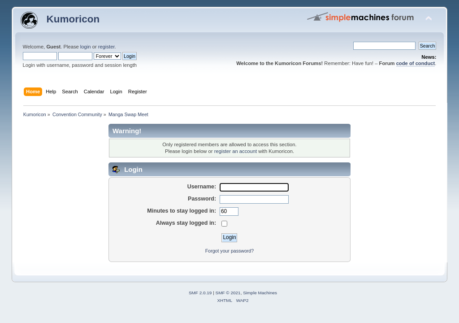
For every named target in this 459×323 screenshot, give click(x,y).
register (106, 46)
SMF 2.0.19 (200, 292)
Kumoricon (73, 19)
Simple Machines (260, 292)
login (85, 46)
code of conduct (415, 63)
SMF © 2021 (228, 292)
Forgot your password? (229, 250)
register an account (235, 151)
